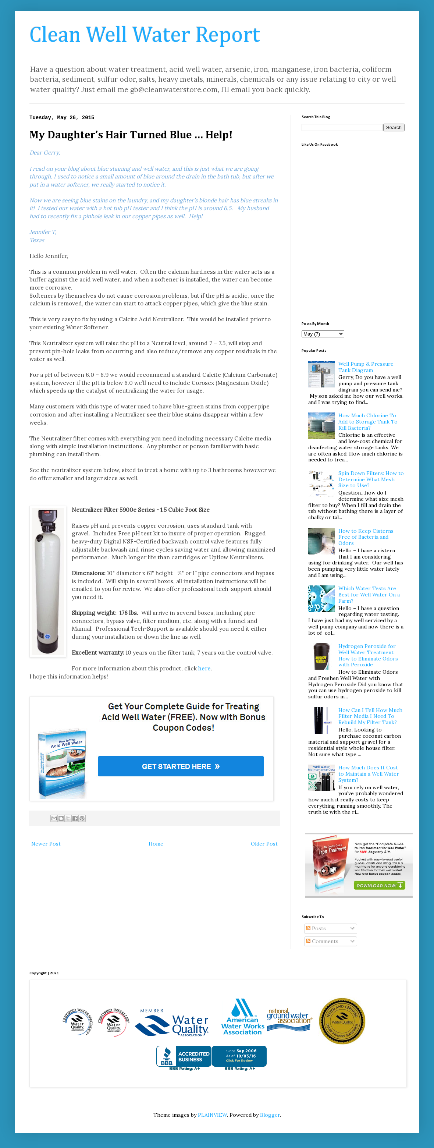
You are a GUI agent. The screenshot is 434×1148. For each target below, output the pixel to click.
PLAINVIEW (212, 1115)
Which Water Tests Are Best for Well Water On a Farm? (369, 594)
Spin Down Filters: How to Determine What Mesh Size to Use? (371, 479)
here (204, 668)
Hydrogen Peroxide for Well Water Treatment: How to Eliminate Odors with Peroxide (368, 655)
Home (156, 843)
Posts (316, 928)
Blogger (270, 1115)
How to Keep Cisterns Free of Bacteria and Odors (366, 537)
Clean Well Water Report (144, 36)
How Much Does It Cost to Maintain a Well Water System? (368, 773)
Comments (322, 941)
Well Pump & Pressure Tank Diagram (366, 367)
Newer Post (46, 843)
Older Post (264, 843)
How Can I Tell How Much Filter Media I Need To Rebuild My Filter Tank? (370, 716)
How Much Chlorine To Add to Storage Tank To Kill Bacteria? (368, 421)
